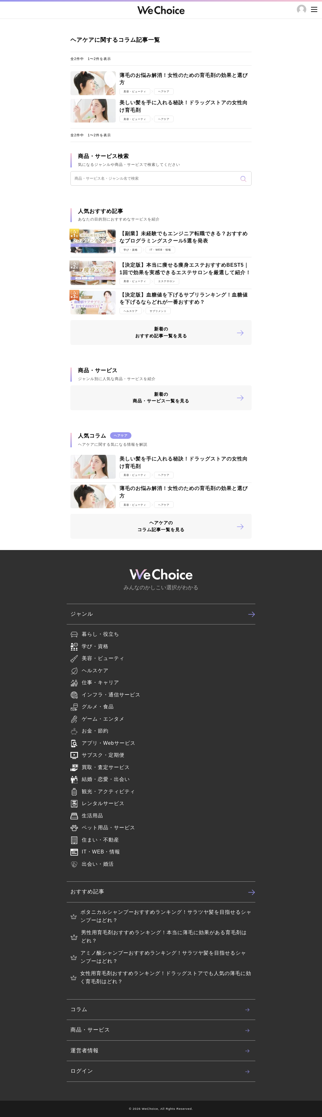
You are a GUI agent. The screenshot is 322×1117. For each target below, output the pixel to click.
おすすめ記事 (162, 892)
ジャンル (162, 614)
